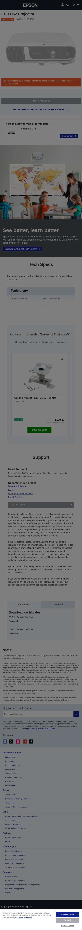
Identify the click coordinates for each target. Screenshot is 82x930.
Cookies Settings (67, 926)
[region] (41, 919)
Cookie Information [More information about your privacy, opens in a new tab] (25, 917)
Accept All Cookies (68, 914)
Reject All (67, 920)
